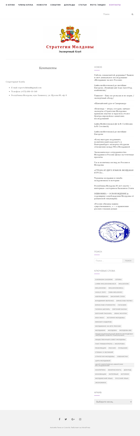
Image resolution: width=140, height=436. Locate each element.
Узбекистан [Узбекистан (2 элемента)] (122, 356)
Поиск (128, 261)
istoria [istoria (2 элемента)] (118, 279)
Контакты (115, 5)
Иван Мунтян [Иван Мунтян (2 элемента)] (120, 313)
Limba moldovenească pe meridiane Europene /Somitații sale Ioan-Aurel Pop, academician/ (113, 87)
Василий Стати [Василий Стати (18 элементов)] (118, 296)
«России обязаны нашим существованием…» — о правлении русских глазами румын (111, 206)
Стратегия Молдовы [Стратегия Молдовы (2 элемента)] (104, 356)
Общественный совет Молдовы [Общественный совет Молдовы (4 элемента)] (110, 339)
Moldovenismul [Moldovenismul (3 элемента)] (116, 288)
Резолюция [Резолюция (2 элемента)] (100, 348)
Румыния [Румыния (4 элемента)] (122, 348)
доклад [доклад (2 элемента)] (127, 370)
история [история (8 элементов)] (125, 374)
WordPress (86, 427)
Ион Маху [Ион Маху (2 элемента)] (99, 318)
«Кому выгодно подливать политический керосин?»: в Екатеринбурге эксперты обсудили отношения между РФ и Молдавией (112, 143)
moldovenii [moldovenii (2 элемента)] (100, 288)
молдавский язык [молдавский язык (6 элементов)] (104, 378)
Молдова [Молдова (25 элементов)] (112, 330)
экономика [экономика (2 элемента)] (100, 382)
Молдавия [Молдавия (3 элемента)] (100, 330)
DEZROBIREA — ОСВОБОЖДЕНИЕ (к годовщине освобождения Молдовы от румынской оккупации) (114, 196)
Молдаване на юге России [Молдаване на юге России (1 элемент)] (108, 326)
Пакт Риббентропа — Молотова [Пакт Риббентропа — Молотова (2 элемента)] (110, 344)
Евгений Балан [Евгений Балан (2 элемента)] (120, 309)
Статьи (82, 5)
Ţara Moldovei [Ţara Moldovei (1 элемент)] (115, 292)
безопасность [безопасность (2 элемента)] (114, 370)
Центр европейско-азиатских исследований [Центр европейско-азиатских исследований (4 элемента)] (109, 365)
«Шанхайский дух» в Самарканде (110, 103)
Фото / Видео (98, 5)
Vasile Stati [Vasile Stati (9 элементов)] (100, 292)
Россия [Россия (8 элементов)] (112, 348)
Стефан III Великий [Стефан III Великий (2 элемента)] (104, 352)
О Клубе (10, 5)
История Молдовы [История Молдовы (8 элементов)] (116, 318)
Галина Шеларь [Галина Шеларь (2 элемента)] (102, 309)
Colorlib (67, 427)
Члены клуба (25, 5)
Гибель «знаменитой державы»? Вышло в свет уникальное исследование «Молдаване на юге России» (114, 77)
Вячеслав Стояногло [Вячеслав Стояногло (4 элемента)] (105, 305)
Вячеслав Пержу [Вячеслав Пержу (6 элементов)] (124, 301)
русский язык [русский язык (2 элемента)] (122, 378)
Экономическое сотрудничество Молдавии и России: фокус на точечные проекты (114, 154)
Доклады (69, 5)
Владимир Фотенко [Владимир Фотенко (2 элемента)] (104, 301)
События (55, 5)
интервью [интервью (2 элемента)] (113, 374)
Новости (42, 5)
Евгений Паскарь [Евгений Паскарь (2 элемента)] (103, 313)
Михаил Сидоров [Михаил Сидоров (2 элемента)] (103, 322)
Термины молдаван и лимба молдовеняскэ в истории (108, 179)
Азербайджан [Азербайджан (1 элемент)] (101, 296)
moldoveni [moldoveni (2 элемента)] (124, 284)
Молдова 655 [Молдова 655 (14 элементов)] (125, 330)
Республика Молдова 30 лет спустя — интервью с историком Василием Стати (114, 187)
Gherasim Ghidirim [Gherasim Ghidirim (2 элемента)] (104, 279)
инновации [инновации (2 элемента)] (100, 374)
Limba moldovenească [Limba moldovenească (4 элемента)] (105, 284)
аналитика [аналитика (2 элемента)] (100, 370)
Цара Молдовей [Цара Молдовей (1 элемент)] (102, 361)
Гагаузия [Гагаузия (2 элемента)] (122, 305)
